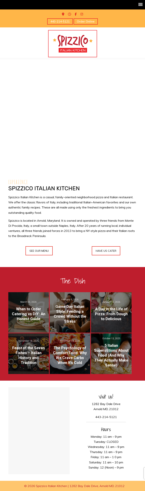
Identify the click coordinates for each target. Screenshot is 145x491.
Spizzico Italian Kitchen (72, 43)
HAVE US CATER (106, 250)
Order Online (86, 21)
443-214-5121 (60, 21)
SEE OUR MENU (39, 250)
